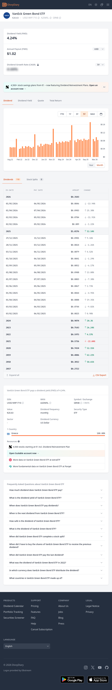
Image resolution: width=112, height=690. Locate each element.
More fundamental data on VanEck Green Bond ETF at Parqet (42, 466)
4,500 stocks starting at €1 (41, 446)
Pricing (34, 606)
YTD (62, 114)
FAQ (33, 617)
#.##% (12, 69)
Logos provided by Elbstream (17, 670)
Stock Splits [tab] (35, 179)
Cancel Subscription (41, 629)
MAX (92, 114)
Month (100, 165)
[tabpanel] (56, 139)
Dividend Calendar (14, 606)
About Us (63, 606)
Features (35, 611)
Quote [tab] (41, 100)
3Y (77, 114)
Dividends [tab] (12, 179)
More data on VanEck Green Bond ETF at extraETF (36, 459)
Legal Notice (92, 606)
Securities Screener (14, 617)
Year (91, 165)
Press (61, 623)
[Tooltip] (18, 441)
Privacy (89, 611)
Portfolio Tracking (13, 611)
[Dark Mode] (96, 4)
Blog (60, 617)
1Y (70, 114)
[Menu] (108, 5)
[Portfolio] (101, 4)
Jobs (60, 611)
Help (33, 623)
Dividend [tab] (8, 100)
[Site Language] (90, 4)
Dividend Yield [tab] (25, 100)
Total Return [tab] (56, 100)
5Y (84, 114)
